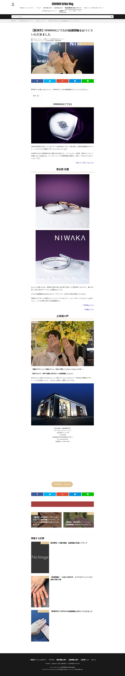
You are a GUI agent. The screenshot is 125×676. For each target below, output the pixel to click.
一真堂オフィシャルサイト (26, 8)
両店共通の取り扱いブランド (73, 8)
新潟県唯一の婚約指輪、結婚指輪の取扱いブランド (68, 543)
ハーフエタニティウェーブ (39, 40)
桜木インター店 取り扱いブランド (93, 8)
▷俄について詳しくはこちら (84, 162)
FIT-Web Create (62, 669)
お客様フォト (63, 11)
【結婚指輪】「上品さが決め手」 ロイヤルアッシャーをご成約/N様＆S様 (71, 578)
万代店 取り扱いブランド (49, 11)
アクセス (38, 8)
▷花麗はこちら (89, 309)
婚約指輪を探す (47, 8)
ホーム (93, 660)
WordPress (79, 669)
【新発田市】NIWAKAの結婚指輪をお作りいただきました (71, 611)
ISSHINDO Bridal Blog (62, 4)
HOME (14, 20)
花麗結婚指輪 (58, 40)
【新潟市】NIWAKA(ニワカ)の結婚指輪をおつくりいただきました (64, 21)
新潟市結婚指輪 (50, 40)
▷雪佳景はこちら (88, 305)
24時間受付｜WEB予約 (62, 484)
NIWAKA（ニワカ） (40, 21)
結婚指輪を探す (58, 8)
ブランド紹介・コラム (75, 11)
